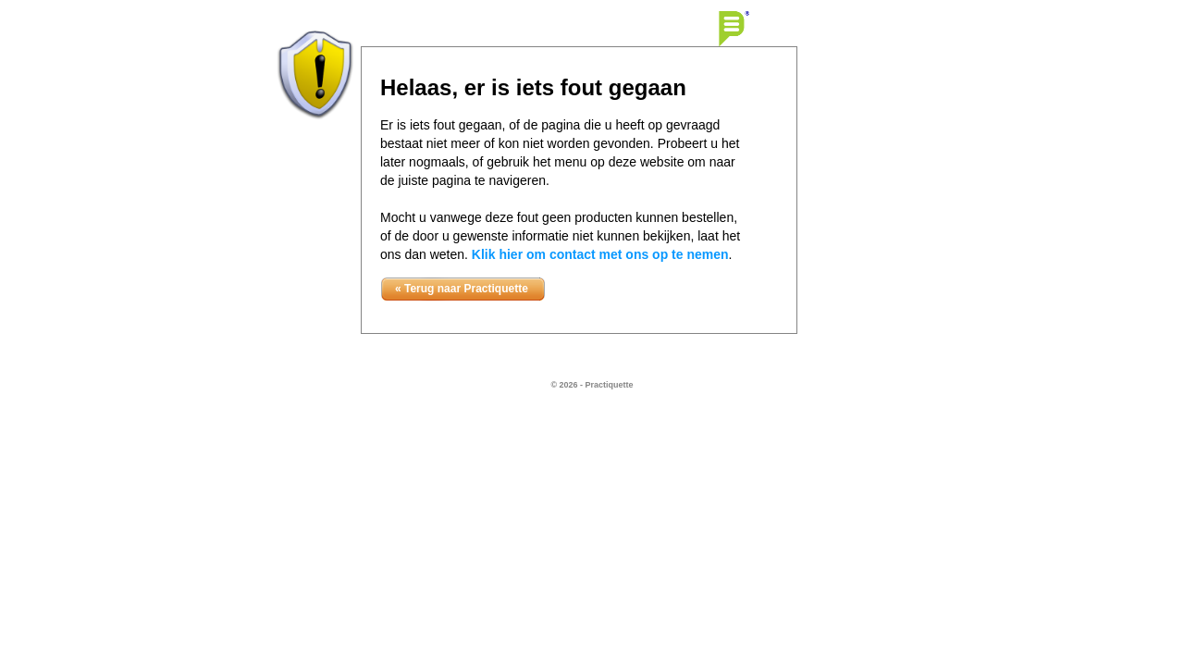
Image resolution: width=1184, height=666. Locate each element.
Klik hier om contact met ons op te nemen (600, 254)
